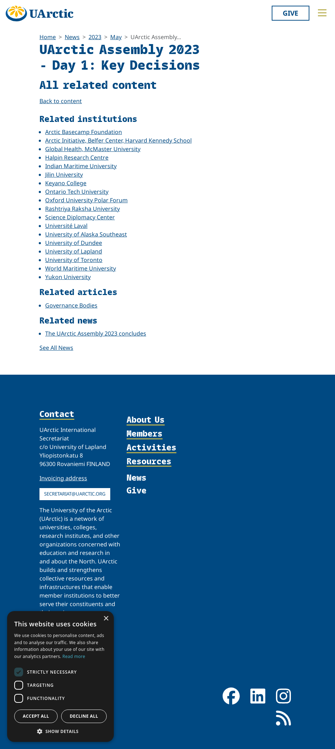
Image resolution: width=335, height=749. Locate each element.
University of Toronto (73, 260)
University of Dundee (73, 243)
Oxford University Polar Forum (86, 200)
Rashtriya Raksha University (82, 209)
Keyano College (65, 183)
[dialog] (60, 676)
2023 (95, 37)
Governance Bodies (71, 305)
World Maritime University (80, 268)
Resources (149, 461)
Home (47, 37)
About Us (146, 420)
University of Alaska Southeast (86, 234)
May (116, 37)
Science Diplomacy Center (80, 217)
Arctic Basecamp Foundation (83, 132)
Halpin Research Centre (76, 157)
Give (290, 13)
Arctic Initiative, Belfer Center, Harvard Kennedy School (118, 140)
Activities (151, 447)
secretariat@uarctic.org (75, 494)
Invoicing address (63, 478)
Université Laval (66, 226)
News (72, 37)
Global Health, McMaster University (92, 149)
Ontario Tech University (76, 192)
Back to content (60, 101)
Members (145, 433)
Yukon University (68, 277)
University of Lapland (73, 251)
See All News (56, 348)
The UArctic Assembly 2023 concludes (95, 333)
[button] (60, 731)
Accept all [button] (36, 716)
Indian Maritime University (81, 166)
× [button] (105, 618)
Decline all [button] (84, 716)
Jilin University (64, 174)
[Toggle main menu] (322, 13)
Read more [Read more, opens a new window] (74, 656)
